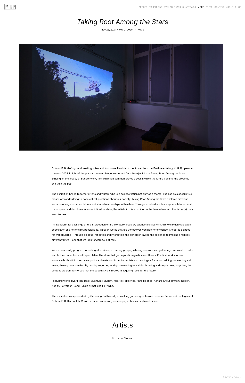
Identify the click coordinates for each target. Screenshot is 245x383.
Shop (238, 7)
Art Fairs (190, 7)
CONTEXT (219, 7)
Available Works (174, 7)
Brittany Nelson (123, 338)
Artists (143, 7)
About (229, 7)
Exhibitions (155, 7)
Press (209, 7)
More (201, 7)
